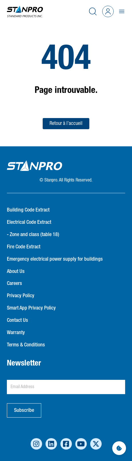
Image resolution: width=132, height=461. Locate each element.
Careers (14, 283)
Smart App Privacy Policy (31, 308)
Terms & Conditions (26, 345)
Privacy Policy (20, 296)
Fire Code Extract (23, 247)
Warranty (16, 332)
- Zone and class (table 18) (33, 234)
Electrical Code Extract (29, 222)
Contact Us (17, 320)
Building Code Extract (28, 210)
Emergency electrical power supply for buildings (55, 259)
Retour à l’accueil (66, 123)
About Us (16, 271)
